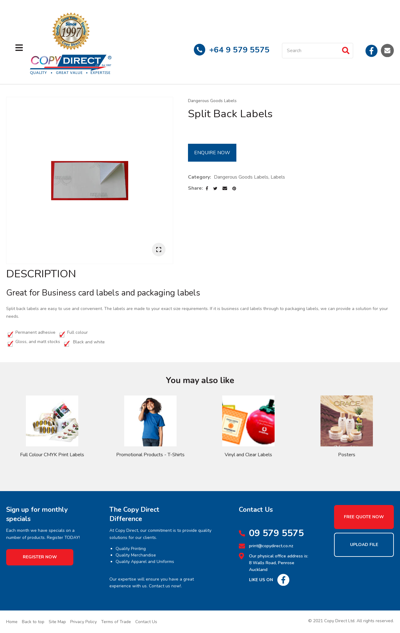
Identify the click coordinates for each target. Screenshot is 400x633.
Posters (346, 454)
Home (12, 622)
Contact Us (146, 622)
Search (345, 50)
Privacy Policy (83, 622)
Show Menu (19, 47)
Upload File (364, 545)
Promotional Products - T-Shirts (150, 454)
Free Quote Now (364, 517)
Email (387, 50)
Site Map (57, 622)
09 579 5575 (276, 533)
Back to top (33, 622)
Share (195, 188)
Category (199, 177)
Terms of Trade (116, 622)
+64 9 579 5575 (239, 49)
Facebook (371, 50)
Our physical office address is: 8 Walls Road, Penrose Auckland (278, 563)
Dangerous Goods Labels (212, 101)
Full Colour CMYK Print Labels (52, 454)
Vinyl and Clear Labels (248, 454)
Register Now (40, 557)
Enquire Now (212, 152)
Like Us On (261, 580)
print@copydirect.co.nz (271, 546)
